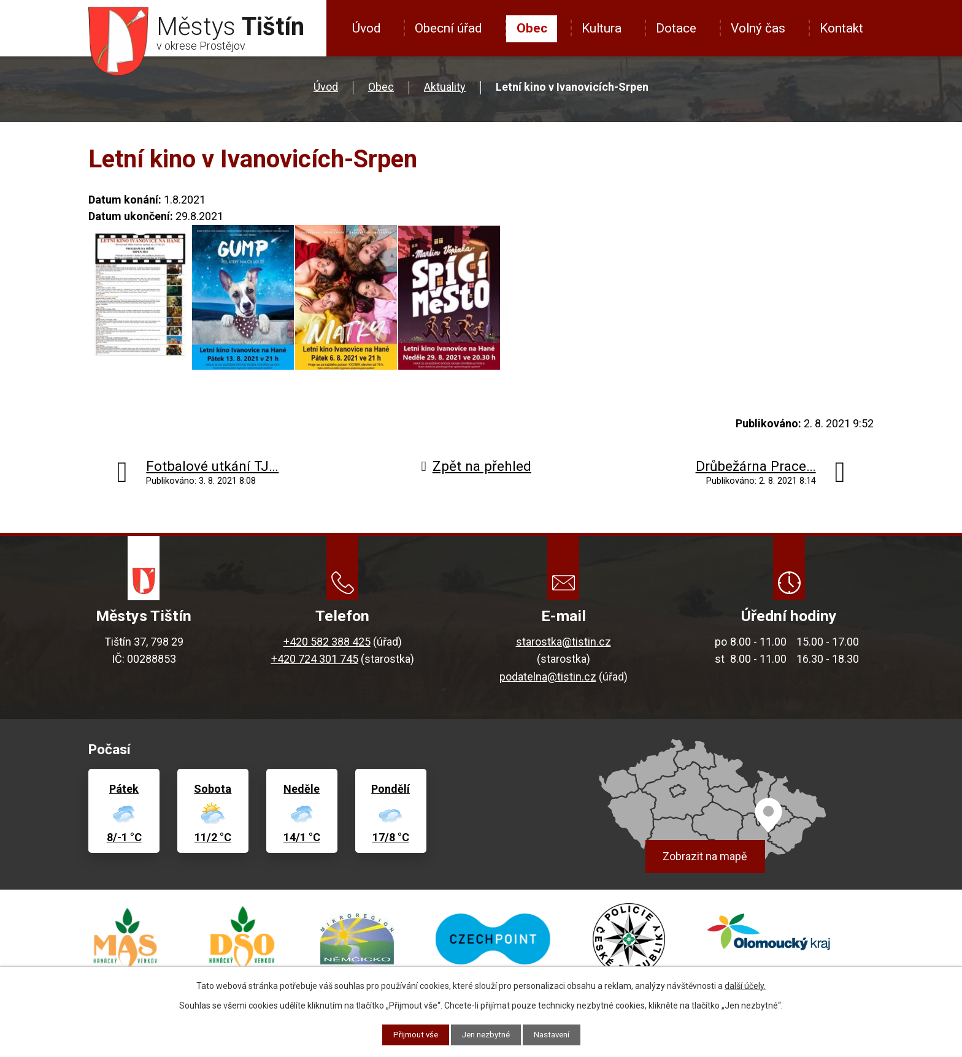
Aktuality (445, 86)
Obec (532, 28)
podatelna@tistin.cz (547, 676)
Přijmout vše (411, 1034)
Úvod (366, 28)
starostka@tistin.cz (563, 641)
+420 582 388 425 (327, 641)
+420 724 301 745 (314, 658)
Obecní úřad (448, 28)
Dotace (676, 28)
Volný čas (758, 28)
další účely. (745, 985)
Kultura (601, 28)
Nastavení (556, 1034)
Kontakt (841, 28)
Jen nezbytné (486, 1034)
